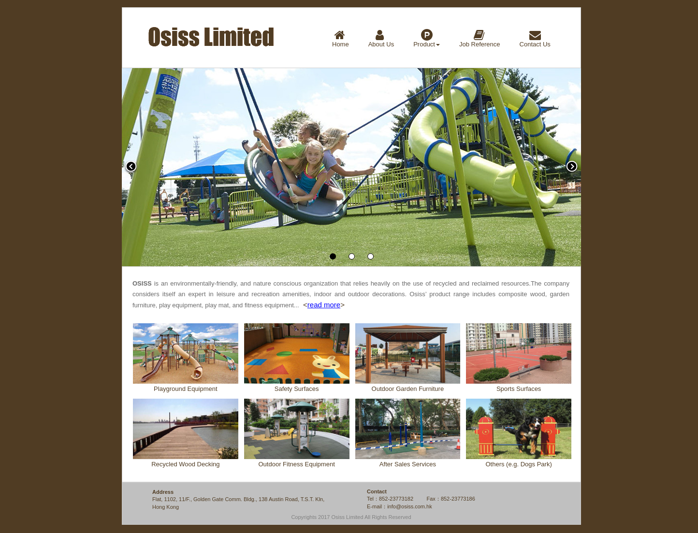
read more (323, 305)
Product (426, 38)
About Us (381, 38)
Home (340, 38)
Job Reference (479, 38)
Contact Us (535, 38)
